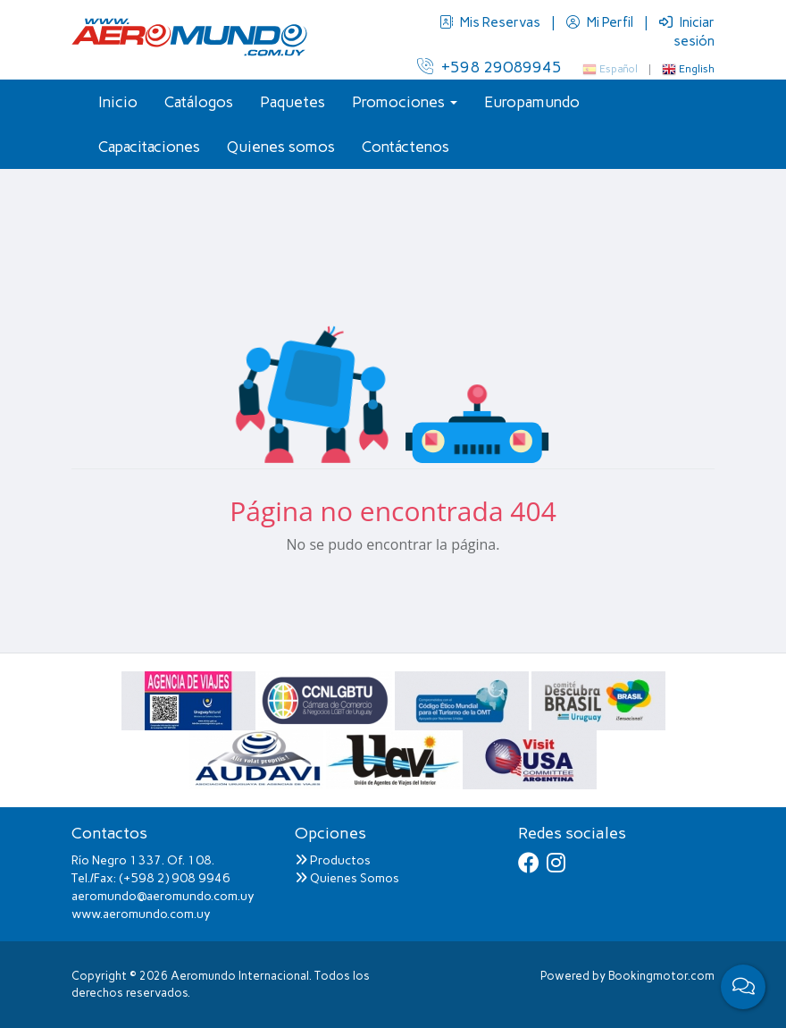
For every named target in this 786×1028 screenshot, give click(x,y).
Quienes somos (281, 147)
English (688, 69)
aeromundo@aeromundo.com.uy (163, 896)
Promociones (404, 102)
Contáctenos (405, 147)
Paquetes (292, 102)
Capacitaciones (149, 147)
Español (610, 69)
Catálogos (198, 102)
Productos (333, 860)
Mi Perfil (601, 22)
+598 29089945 (489, 67)
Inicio (118, 102)
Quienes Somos (347, 878)
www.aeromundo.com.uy (141, 914)
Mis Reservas (491, 22)
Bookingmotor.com (661, 975)
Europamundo (532, 102)
